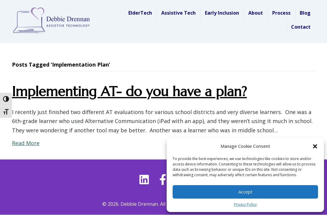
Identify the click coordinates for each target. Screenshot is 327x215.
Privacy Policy (245, 204)
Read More (25, 143)
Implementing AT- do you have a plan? (129, 91)
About (255, 13)
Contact (301, 27)
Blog (305, 13)
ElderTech (140, 13)
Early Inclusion (222, 13)
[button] (315, 146)
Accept (245, 192)
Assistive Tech (178, 13)
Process (281, 13)
